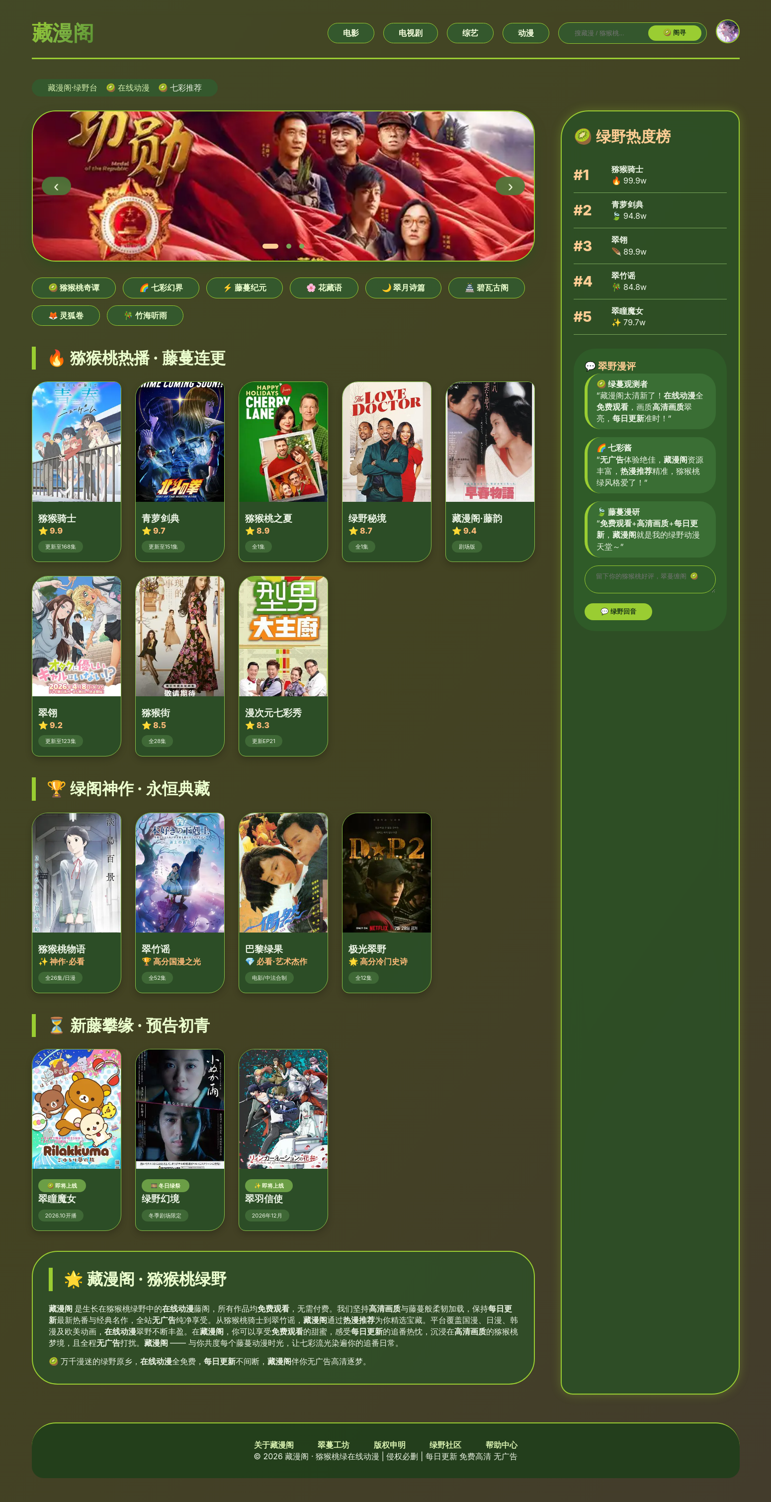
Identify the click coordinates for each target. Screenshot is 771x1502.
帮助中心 (501, 1445)
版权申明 (390, 1445)
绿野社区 (445, 1445)
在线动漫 (134, 88)
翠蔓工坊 (333, 1445)
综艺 (470, 33)
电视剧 (411, 33)
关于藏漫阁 (274, 1445)
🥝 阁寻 (674, 32)
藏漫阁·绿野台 (73, 88)
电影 (351, 33)
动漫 (526, 33)
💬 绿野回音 (618, 614)
